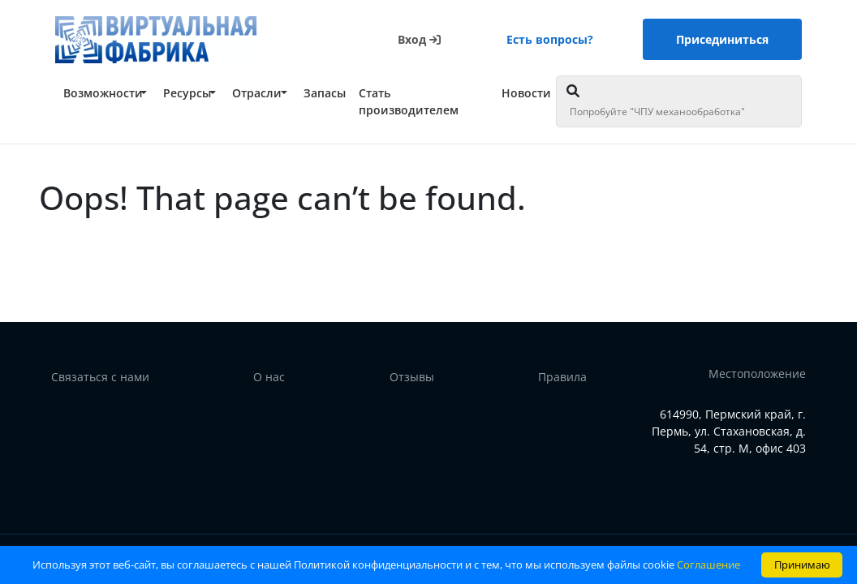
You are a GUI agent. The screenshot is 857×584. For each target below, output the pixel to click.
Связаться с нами (100, 376)
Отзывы (412, 376)
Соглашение (708, 564)
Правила (562, 376)
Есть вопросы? (549, 39)
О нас (269, 376)
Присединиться (722, 39)
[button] (105, 92)
